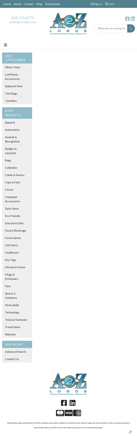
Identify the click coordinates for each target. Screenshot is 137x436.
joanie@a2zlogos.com (22, 22)
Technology (12, 312)
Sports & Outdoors (11, 295)
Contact (29, 4)
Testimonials (52, 4)
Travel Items (12, 327)
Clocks (9, 189)
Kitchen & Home (15, 267)
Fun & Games (13, 237)
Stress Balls (12, 305)
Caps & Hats (12, 182)
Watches (10, 334)
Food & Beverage (15, 230)
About (17, 4)
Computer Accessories (12, 199)
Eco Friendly (12, 215)
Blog (39, 4)
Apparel (10, 122)
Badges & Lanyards (11, 151)
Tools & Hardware (16, 319)
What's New (12, 67)
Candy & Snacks (14, 175)
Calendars (11, 167)
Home (7, 4)
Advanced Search (15, 351)
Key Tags (10, 259)
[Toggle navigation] (5, 45)
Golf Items (11, 245)
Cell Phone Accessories (12, 76)
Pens (8, 286)
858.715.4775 (22, 18)
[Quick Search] (110, 28)
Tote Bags (11, 93)
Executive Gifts (14, 223)
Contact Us (12, 359)
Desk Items (12, 208)
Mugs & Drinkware (11, 276)
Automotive (12, 129)
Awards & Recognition (12, 139)
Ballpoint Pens (14, 86)
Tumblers (11, 100)
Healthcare (12, 252)
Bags (8, 160)
